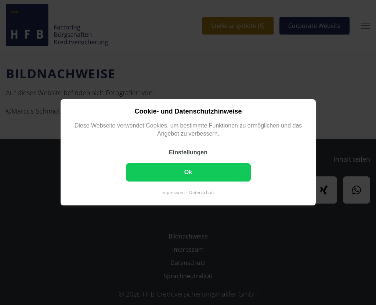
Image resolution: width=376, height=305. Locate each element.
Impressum (173, 193)
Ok (188, 172)
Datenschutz (202, 193)
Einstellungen (188, 153)
